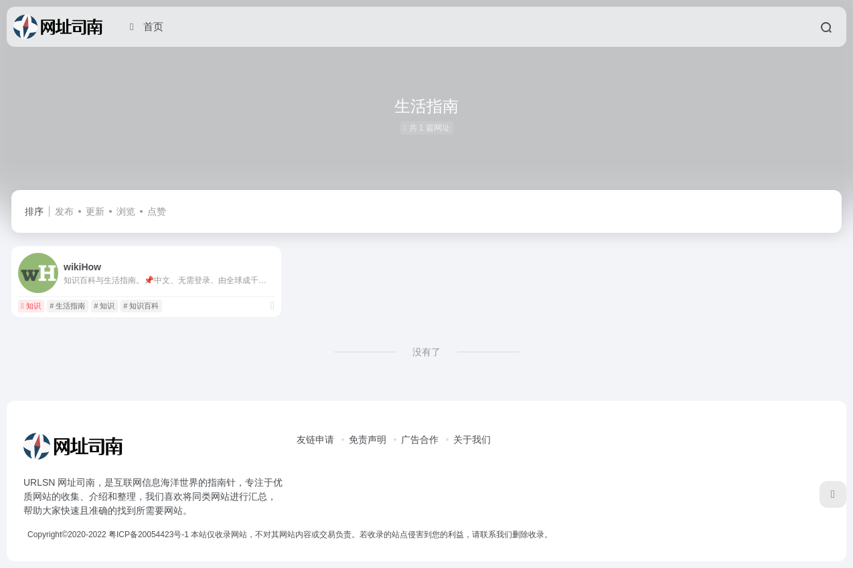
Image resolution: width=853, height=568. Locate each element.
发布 (64, 211)
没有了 (426, 352)
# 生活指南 (67, 306)
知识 (31, 306)
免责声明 (367, 439)
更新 (95, 211)
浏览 (126, 211)
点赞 (156, 211)
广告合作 (420, 439)
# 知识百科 (141, 306)
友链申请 (315, 439)
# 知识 (104, 306)
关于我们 (472, 439)
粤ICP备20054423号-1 (148, 534)
